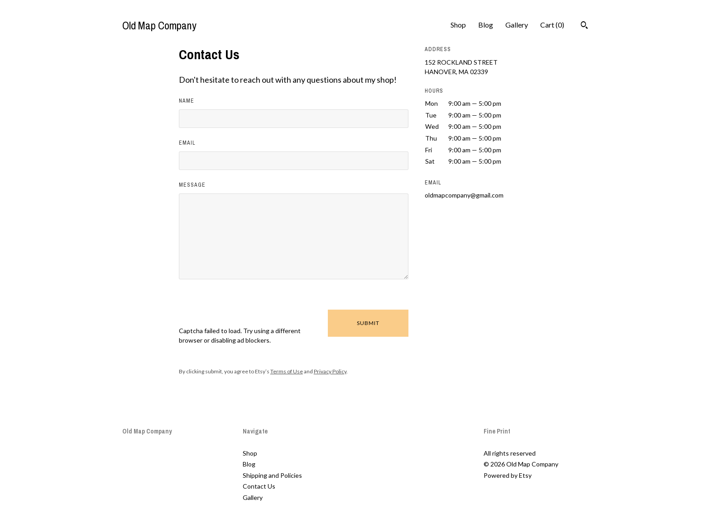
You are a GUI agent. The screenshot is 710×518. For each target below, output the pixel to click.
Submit (368, 323)
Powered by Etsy (508, 475)
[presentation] (248, 308)
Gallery (516, 24)
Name (186, 100)
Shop (458, 24)
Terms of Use (286, 371)
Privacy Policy (330, 371)
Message (192, 184)
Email (187, 142)
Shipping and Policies (272, 475)
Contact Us (259, 486)
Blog (485, 24)
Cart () (552, 24)
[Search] (584, 26)
